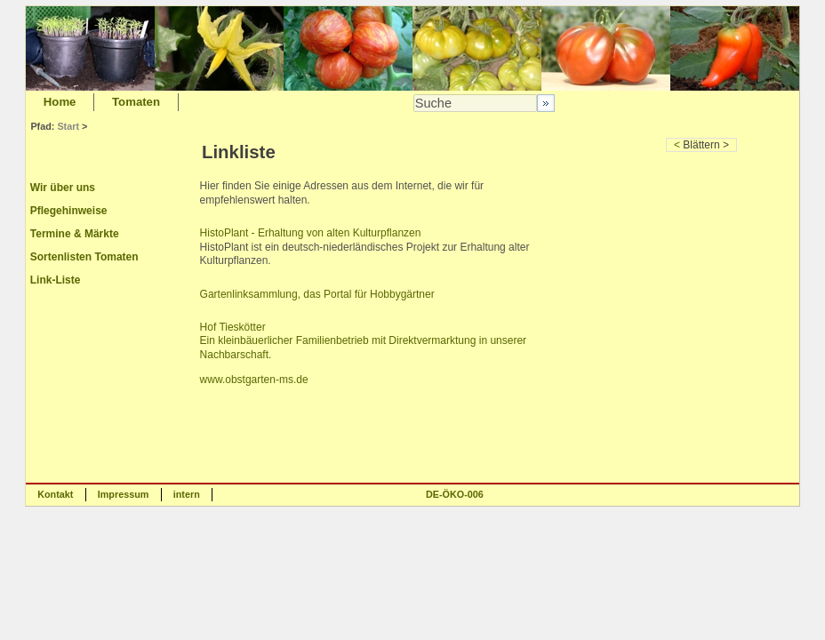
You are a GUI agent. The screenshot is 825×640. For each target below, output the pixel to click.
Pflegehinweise (69, 210)
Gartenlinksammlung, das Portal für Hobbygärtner (317, 294)
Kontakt (55, 494)
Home (60, 101)
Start (68, 126)
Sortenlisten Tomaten (84, 257)
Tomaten (136, 101)
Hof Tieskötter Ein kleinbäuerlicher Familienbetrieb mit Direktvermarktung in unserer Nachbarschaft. (363, 341)
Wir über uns (62, 187)
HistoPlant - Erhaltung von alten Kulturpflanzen (310, 233)
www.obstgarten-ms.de (254, 379)
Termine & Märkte (74, 234)
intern (186, 494)
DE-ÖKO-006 (455, 494)
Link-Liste (55, 280)
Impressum (123, 494)
